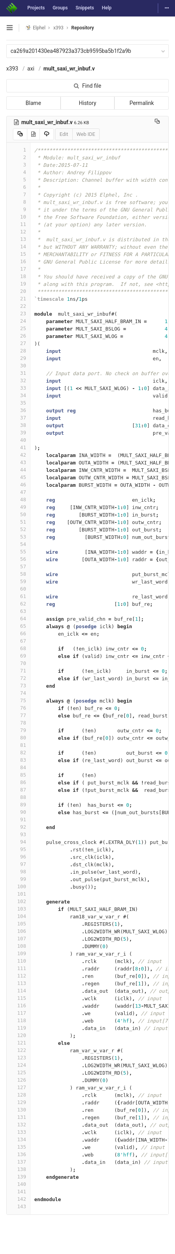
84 (18, 767)
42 (18, 455)
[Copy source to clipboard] (20, 134)
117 (18, 1013)
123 (18, 1058)
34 (18, 395)
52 (18, 529)
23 (18, 313)
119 (18, 1028)
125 (18, 1072)
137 (18, 1162)
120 (18, 1035)
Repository (82, 28)
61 (18, 596)
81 (18, 745)
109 (18, 953)
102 (18, 901)
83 (18, 760)
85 (18, 775)
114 (18, 991)
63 (18, 611)
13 (18, 239)
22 (18, 306)
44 (18, 470)
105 (18, 924)
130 (18, 1110)
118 (18, 1020)
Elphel (35, 28)
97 (18, 864)
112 (18, 976)
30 (18, 366)
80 (18, 738)
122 (18, 1050)
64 (18, 619)
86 (18, 782)
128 (18, 1095)
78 (18, 723)
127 (18, 1087)
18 (18, 276)
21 (18, 299)
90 (18, 812)
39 (18, 432)
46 (18, 485)
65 (18, 626)
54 (18, 544)
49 (18, 507)
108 (18, 946)
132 (18, 1125)
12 (18, 232)
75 (18, 700)
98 (18, 872)
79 (18, 730)
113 (18, 983)
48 (18, 499)
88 (18, 797)
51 (18, 522)
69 (18, 656)
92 (18, 827)
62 (18, 604)
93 (18, 834)
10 (18, 217)
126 (18, 1080)
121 (18, 1043)
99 (18, 879)
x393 (12, 68)
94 (18, 842)
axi (30, 68)
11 (18, 224)
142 (18, 1199)
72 (18, 678)
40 (18, 440)
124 (18, 1065)
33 (18, 388)
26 (18, 336)
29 (18, 358)
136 (18, 1154)
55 (18, 552)
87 (18, 790)
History (87, 103)
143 (18, 1206)
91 (18, 819)
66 (18, 633)
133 (18, 1132)
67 (18, 641)
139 (18, 1177)
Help (107, 8)
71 (18, 671)
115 (18, 998)
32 (18, 380)
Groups (60, 8)
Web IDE (86, 134)
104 (18, 916)
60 (18, 589)
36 (18, 410)
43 (18, 462)
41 (18, 447)
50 (18, 514)
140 (18, 1184)
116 (18, 1005)
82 (18, 752)
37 (18, 418)
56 (18, 559)
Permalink (141, 103)
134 (18, 1139)
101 (18, 894)
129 (18, 1102)
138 (18, 1169)
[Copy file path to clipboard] (157, 122)
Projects (36, 8)
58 (18, 574)
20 (18, 291)
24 (18, 321)
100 (18, 886)
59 (18, 581)
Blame (33, 103)
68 (18, 648)
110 (18, 961)
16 (18, 261)
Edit (63, 134)
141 (18, 1191)
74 (18, 693)
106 (18, 931)
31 (18, 373)
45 (18, 477)
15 (18, 254)
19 (18, 284)
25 (18, 328)
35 (18, 403)
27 (18, 343)
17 (18, 269)
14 (18, 246)
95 (18, 849)
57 (18, 566)
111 (18, 968)
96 (18, 857)
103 (18, 909)
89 (18, 805)
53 (18, 537)
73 (18, 685)
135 (18, 1147)
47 (18, 492)
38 (18, 425)
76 (18, 708)
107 (18, 938)
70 (18, 663)
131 (18, 1117)
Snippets (84, 8)
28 (18, 351)
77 (18, 715)
